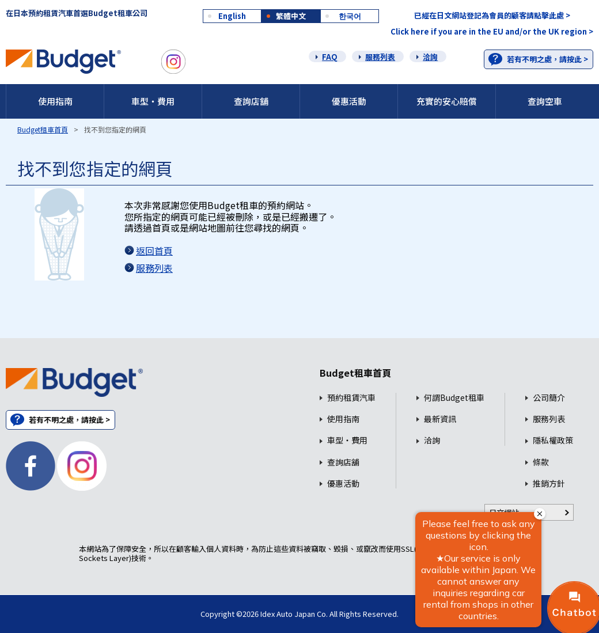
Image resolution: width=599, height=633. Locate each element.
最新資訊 (440, 419)
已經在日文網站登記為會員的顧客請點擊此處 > (492, 15)
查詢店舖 (251, 101)
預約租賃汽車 (351, 398)
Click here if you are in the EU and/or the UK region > (492, 31)
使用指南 (55, 101)
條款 (541, 462)
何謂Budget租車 (454, 398)
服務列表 (380, 56)
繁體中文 (291, 15)
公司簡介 (549, 398)
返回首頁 (154, 250)
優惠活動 (349, 101)
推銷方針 (549, 483)
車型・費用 (153, 101)
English (232, 15)
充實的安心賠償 (446, 101)
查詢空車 (545, 101)
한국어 (350, 15)
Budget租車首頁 (42, 129)
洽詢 (430, 56)
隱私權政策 (553, 440)
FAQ (330, 56)
